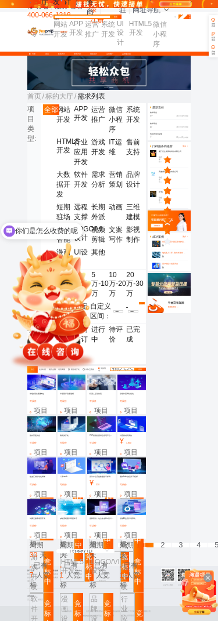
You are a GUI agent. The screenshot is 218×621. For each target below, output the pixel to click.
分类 (33, 54)
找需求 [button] (59, 19)
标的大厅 (61, 54)
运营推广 (109, 54)
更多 (185, 237)
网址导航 (151, 10)
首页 (47, 54)
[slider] (176, 159)
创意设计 (93, 54)
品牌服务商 (126, 54)
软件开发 (77, 54)
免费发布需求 (184, 17)
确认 (142, 304)
